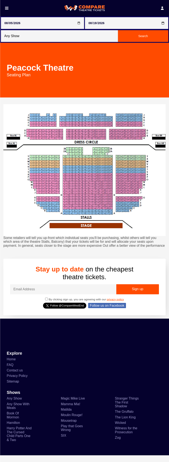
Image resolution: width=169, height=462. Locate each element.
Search (143, 36)
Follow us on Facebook (107, 309)
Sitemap (13, 386)
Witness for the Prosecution (127, 436)
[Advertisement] (84, 338)
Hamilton (14, 428)
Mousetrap (69, 426)
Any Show (14, 403)
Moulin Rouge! (72, 420)
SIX (63, 441)
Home (11, 363)
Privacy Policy (17, 380)
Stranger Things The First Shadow (127, 407)
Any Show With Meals (18, 411)
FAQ (10, 368)
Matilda (67, 414)
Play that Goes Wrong (72, 434)
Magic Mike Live (73, 403)
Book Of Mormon (14, 421)
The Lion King (125, 422)
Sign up (137, 293)
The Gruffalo (125, 417)
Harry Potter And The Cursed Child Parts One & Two (19, 440)
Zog (118, 444)
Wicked (120, 428)
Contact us (15, 374)
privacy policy (118, 303)
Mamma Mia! (71, 409)
